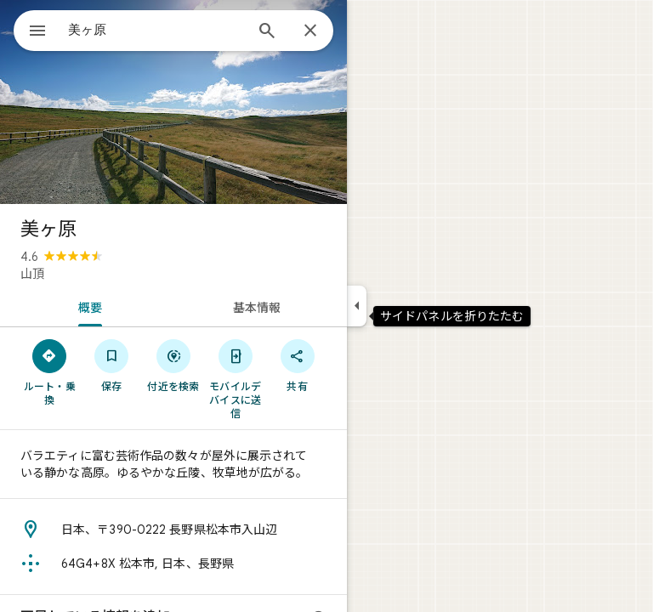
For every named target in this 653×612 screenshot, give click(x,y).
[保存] (112, 365)
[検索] (267, 32)
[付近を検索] (174, 365)
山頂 (32, 273)
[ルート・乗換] (50, 371)
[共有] (297, 365)
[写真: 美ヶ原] (173, 102)
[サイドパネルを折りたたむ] (356, 306)
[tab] (86, 306)
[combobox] (155, 30)
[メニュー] (37, 32)
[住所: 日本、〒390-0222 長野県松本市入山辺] (173, 530)
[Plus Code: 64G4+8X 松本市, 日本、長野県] (173, 564)
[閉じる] (310, 31)
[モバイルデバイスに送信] (235, 378)
